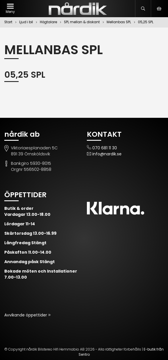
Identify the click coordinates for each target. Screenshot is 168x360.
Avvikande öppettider (26, 315)
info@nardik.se (107, 154)
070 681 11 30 (104, 148)
